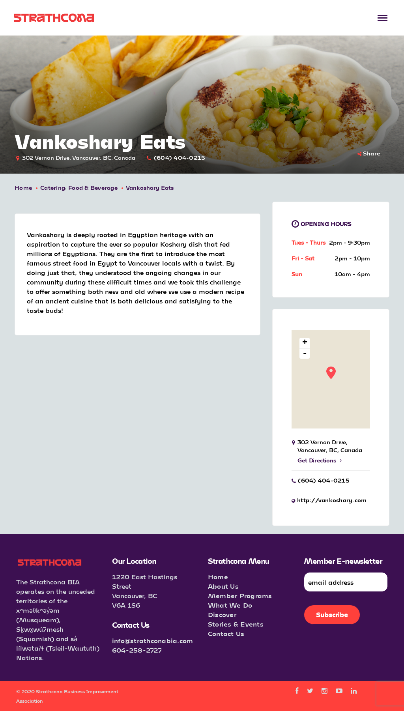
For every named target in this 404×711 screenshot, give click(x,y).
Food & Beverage (93, 187)
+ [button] (304, 343)
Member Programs (240, 595)
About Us (223, 586)
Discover (222, 614)
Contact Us (226, 633)
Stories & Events (236, 624)
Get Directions (319, 460)
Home (23, 187)
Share (368, 153)
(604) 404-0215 (180, 157)
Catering (52, 187)
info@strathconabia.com (152, 640)
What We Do (230, 605)
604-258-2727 (137, 650)
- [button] (305, 353)
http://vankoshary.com (332, 500)
